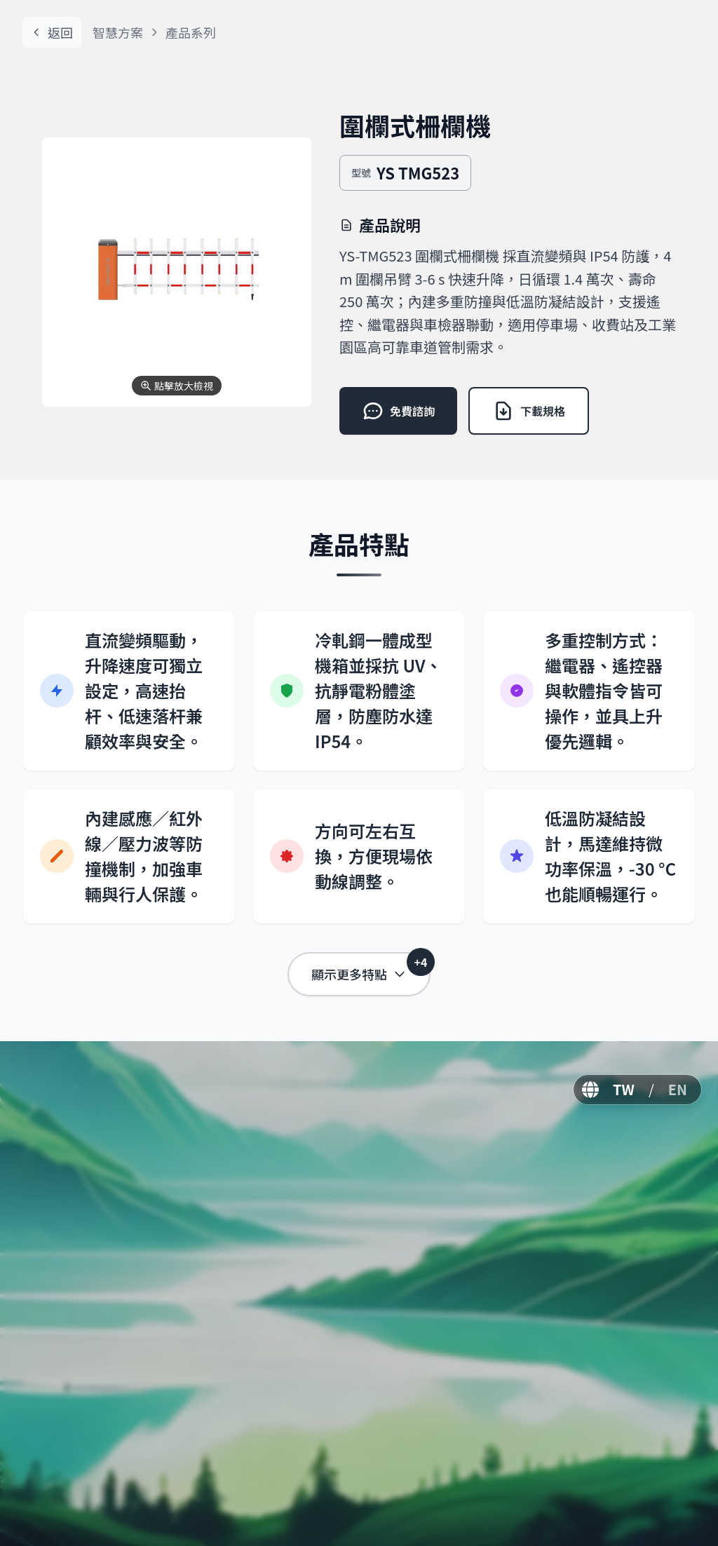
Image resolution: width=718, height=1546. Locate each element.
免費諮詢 (398, 411)
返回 (52, 32)
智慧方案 (118, 32)
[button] (177, 272)
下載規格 (528, 411)
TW (624, 1089)
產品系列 (190, 32)
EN (677, 1089)
